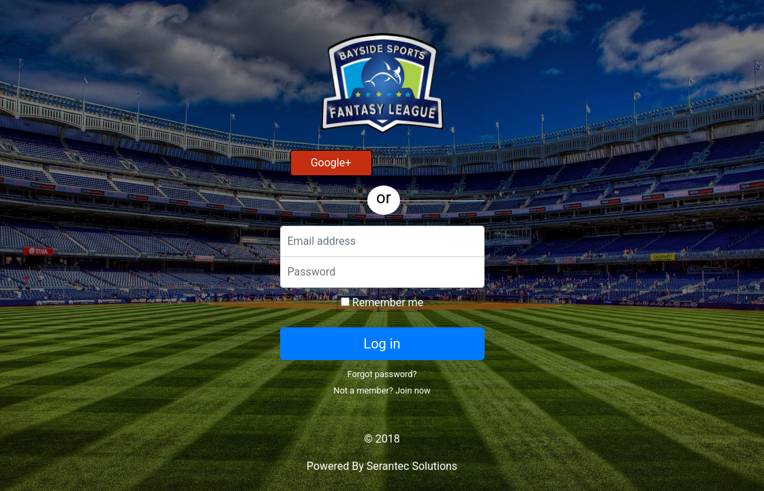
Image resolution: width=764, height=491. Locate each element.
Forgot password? (381, 374)
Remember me (382, 302)
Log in (381, 344)
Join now (413, 390)
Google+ (331, 162)
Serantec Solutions (412, 466)
